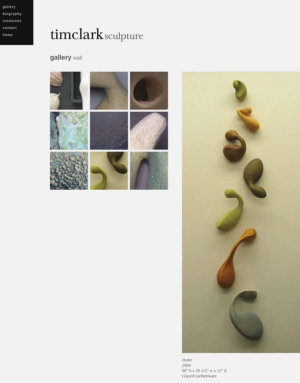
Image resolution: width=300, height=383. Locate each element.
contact (10, 28)
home (8, 35)
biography (12, 14)
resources (12, 21)
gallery (9, 7)
